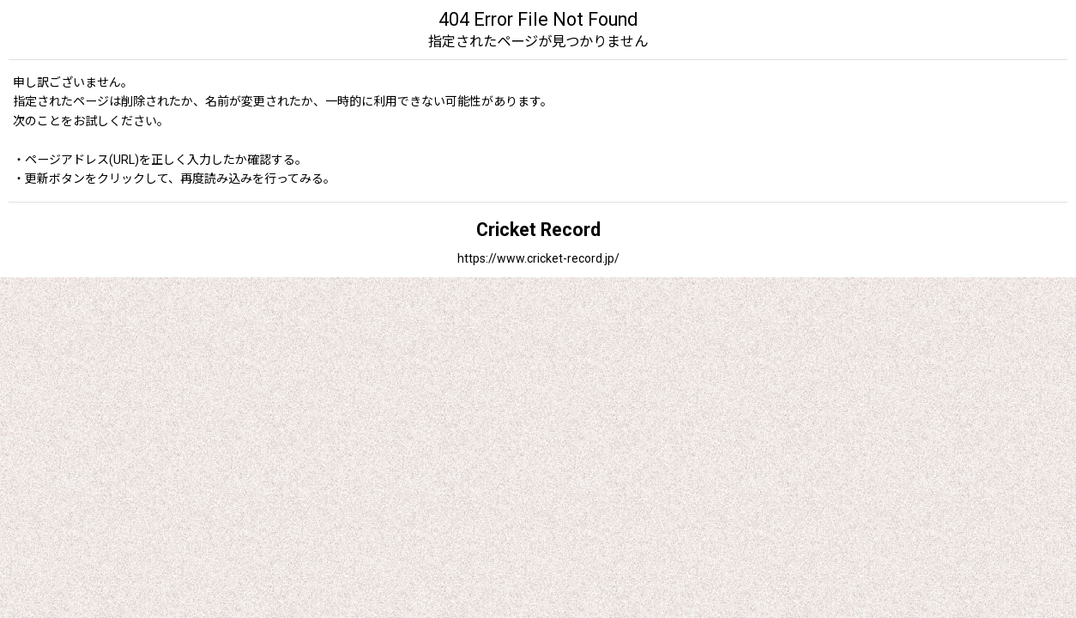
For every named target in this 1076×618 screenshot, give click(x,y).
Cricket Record (538, 229)
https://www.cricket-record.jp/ (538, 258)
